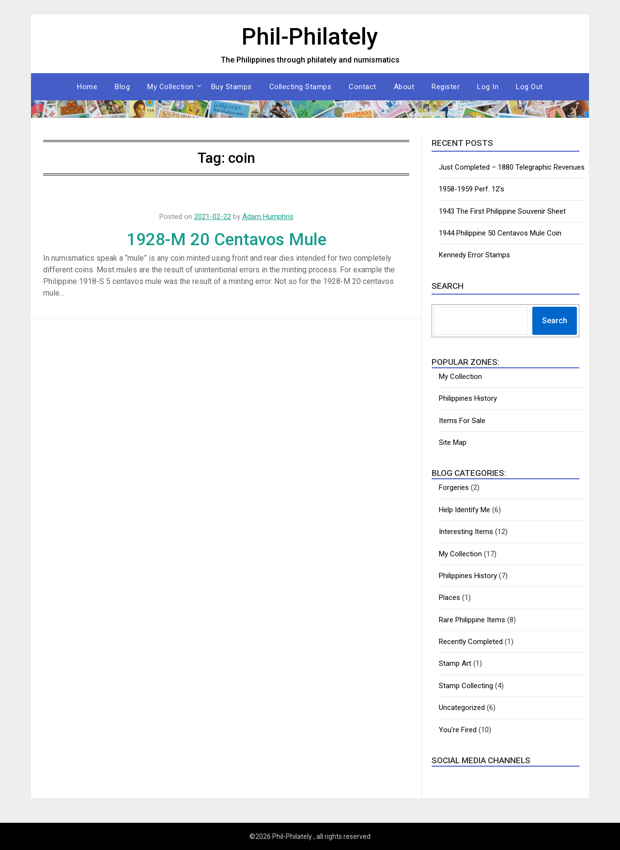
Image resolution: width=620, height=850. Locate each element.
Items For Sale (462, 420)
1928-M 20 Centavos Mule (226, 240)
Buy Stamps (231, 86)
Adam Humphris (268, 216)
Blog (122, 86)
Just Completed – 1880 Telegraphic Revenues (512, 167)
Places (449, 597)
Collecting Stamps (300, 86)
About (404, 86)
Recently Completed (471, 641)
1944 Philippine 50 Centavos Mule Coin (500, 233)
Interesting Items (466, 531)
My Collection (170, 86)
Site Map (452, 442)
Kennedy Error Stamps (474, 255)
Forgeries (454, 487)
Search (554, 320)
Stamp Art (455, 663)
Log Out (529, 86)
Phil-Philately (310, 36)
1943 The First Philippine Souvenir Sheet (502, 211)
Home (87, 86)
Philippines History (468, 398)
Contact (362, 86)
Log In (487, 86)
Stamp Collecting (466, 685)
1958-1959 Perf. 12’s (471, 189)
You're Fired (458, 729)
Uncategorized (462, 707)
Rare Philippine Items (472, 619)
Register (446, 86)
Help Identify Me (464, 509)
